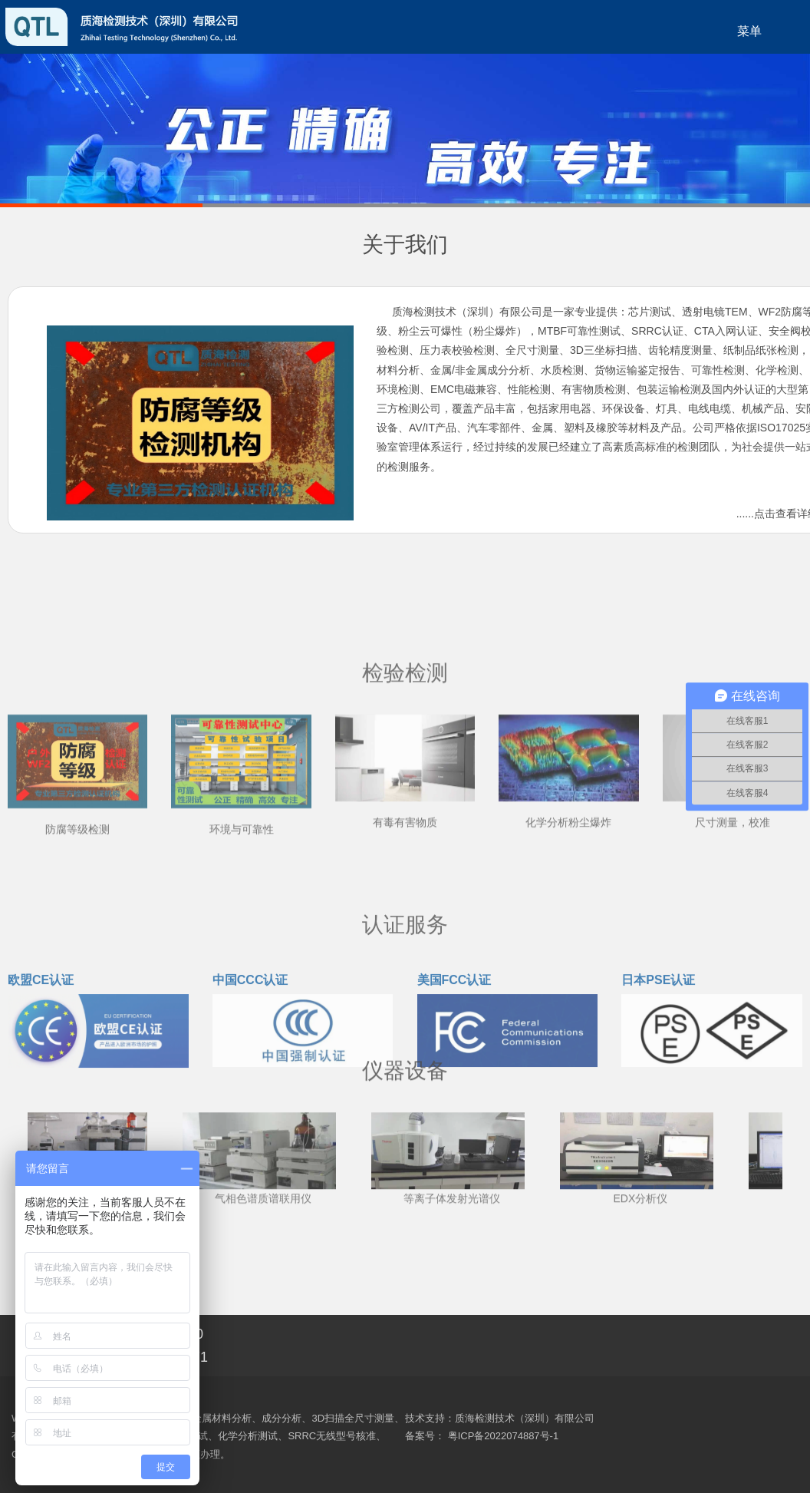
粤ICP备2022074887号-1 (503, 1436)
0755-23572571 (23, 486)
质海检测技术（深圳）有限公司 (524, 1418)
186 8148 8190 (157, 1334)
